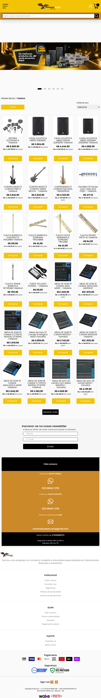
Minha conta (50, 645)
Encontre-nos (50, 584)
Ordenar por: (83, 102)
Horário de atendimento (50, 595)
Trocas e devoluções (51, 616)
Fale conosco (50, 612)
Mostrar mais (50, 412)
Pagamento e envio (50, 624)
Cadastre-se (50, 641)
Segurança (50, 588)
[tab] (40, 89)
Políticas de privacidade (50, 591)
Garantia (50, 620)
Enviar (50, 446)
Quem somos (50, 580)
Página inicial (8, 98)
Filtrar (13, 107)
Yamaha (21, 98)
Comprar (13, 158)
